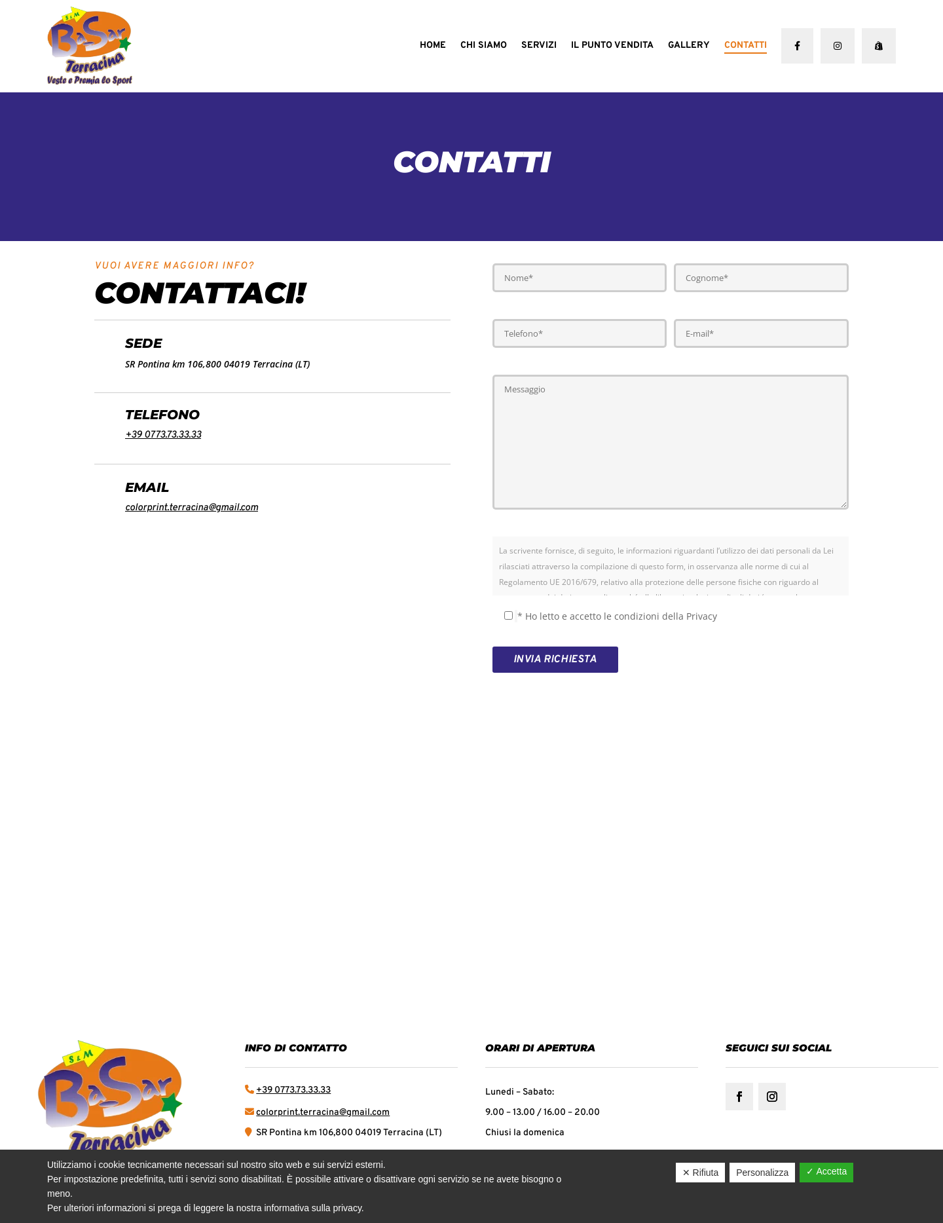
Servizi (539, 45)
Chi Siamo (483, 45)
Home (433, 45)
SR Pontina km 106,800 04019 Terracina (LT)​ (348, 1132)
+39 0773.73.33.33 (163, 435)
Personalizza (762, 1172)
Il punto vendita (612, 45)
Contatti (745, 45)
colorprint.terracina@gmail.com (191, 508)
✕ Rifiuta (700, 1172)
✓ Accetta (826, 1171)
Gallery (689, 45)
